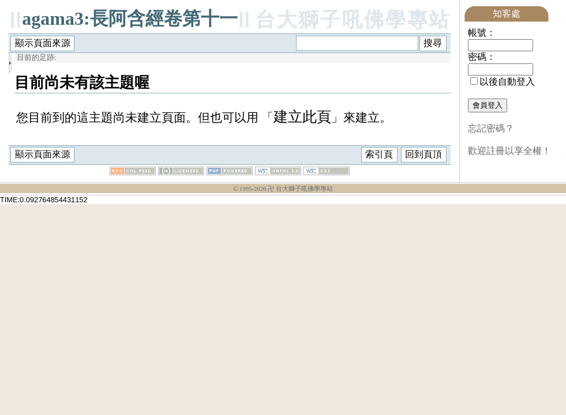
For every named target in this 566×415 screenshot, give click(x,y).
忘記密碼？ (491, 128)
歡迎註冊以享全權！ (509, 151)
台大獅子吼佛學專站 (353, 20)
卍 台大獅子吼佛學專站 (300, 189)
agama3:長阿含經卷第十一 (129, 18)
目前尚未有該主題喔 (81, 82)
